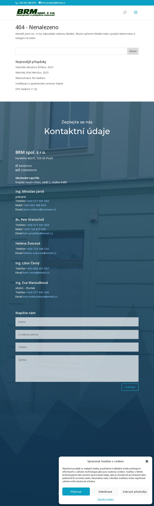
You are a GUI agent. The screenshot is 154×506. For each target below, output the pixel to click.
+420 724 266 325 (37, 248)
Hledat (133, 51)
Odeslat (130, 387)
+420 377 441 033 (37, 201)
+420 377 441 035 (37, 292)
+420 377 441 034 (37, 225)
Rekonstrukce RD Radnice (30, 78)
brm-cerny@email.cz (36, 272)
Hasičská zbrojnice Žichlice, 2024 (34, 67)
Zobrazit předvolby (135, 491)
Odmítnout (105, 491)
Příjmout (76, 491)
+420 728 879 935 (34, 229)
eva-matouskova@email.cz (40, 296)
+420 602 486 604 (27, 2)
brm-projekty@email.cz (38, 233)
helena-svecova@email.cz (39, 253)
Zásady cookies (106, 499)
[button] (147, 461)
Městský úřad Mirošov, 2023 (31, 72)
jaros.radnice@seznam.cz (39, 209)
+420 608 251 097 (37, 268)
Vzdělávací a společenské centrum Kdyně (39, 83)
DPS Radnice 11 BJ (26, 89)
